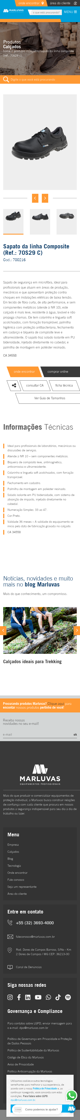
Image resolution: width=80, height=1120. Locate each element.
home (6, 51)
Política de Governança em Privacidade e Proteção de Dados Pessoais (39, 1041)
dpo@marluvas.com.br (23, 1100)
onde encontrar (29, 3)
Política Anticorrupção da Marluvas (29, 1071)
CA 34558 (9, 355)
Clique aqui (56, 703)
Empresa (13, 844)
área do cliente (60, 3)
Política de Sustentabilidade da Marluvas (33, 1050)
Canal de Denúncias (29, 967)
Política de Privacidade (45, 1088)
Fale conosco (15, 879)
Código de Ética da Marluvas (25, 1057)
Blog (10, 858)
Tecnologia (14, 865)
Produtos (19, 51)
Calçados (13, 851)
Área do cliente (17, 893)
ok (75, 734)
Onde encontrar (17, 872)
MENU (70, 12)
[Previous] (35, 198)
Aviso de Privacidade (20, 1064)
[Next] (45, 198)
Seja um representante (21, 886)
